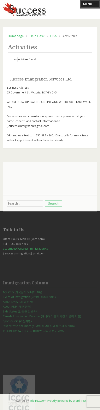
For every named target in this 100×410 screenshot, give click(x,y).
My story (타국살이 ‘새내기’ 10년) (23, 302)
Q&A (53, 36)
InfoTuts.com (38, 400)
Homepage (16, 36)
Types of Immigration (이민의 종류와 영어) (29, 307)
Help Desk (37, 36)
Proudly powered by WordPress (67, 400)
